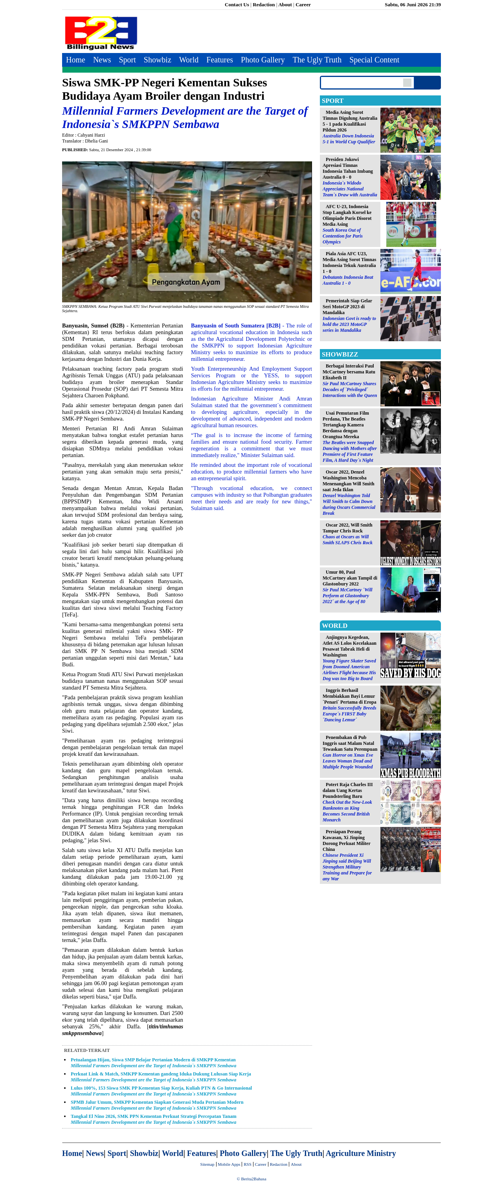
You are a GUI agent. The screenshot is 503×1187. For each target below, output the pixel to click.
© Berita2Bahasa (251, 1178)
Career (303, 4)
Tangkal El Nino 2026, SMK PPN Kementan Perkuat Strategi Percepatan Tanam (154, 1119)
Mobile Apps (229, 1164)
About (285, 4)
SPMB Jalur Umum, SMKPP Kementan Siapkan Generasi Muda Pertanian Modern (157, 1105)
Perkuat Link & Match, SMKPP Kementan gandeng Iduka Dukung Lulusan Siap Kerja (161, 1077)
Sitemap (207, 1164)
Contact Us (237, 4)
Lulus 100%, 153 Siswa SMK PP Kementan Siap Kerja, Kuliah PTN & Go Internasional (161, 1091)
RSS (248, 1164)
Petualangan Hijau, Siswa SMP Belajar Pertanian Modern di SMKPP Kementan (153, 1062)
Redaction (264, 4)
